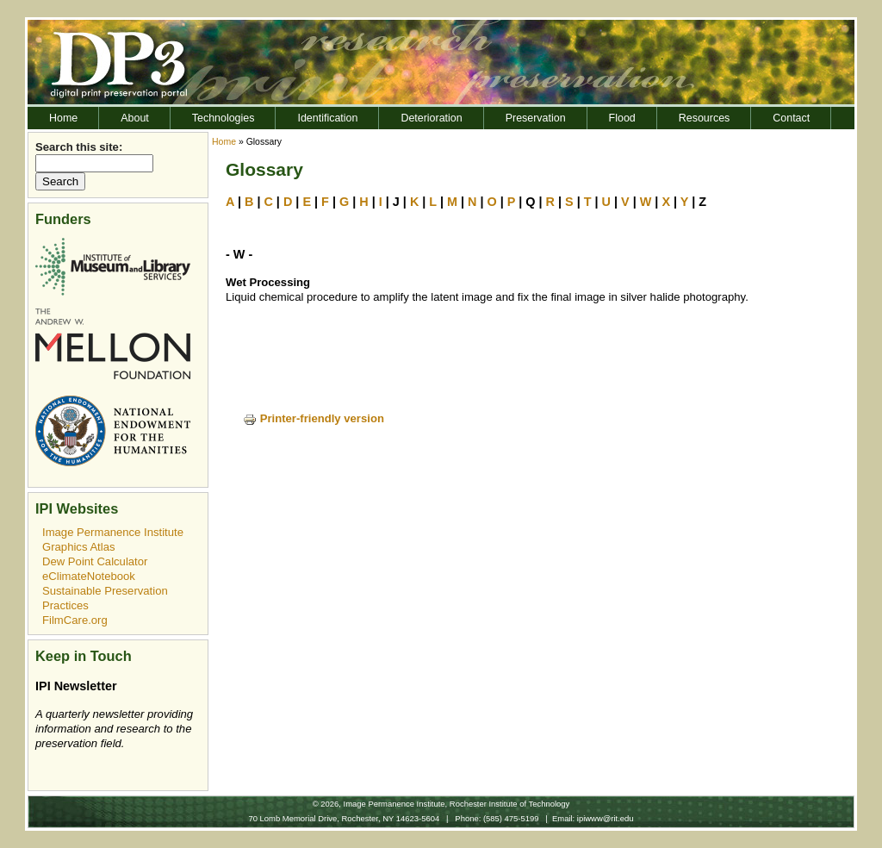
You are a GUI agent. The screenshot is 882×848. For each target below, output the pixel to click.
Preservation (536, 118)
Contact (791, 118)
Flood (622, 118)
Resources (704, 118)
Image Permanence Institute (112, 532)
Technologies (223, 118)
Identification (327, 118)
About (135, 118)
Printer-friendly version (313, 418)
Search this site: (78, 146)
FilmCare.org (75, 620)
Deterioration (431, 118)
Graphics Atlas (78, 546)
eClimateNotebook (88, 576)
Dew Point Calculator (94, 561)
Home (63, 118)
